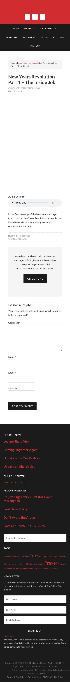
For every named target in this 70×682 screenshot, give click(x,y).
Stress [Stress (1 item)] (49, 568)
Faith (24, 239)
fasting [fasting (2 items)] (43, 556)
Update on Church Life (19, 466)
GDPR (46, 677)
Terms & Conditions (16, 677)
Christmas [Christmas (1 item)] (25, 557)
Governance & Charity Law (44, 666)
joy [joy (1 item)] (39, 564)
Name (12, 356)
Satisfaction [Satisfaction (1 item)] (42, 568)
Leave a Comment (16, 91)
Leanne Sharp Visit (17, 441)
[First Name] (35, 599)
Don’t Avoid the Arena (19, 517)
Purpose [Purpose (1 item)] (16, 568)
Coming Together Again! (21, 450)
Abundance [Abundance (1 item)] (8, 557)
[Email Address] (35, 620)
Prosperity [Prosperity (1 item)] (62, 564)
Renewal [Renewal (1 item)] (33, 568)
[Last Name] (35, 610)
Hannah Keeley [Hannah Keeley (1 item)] (17, 564)
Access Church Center (15, 482)
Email (12, 372)
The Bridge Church (35, 8)
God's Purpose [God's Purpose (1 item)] (53, 557)
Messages (25, 236)
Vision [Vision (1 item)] (55, 568)
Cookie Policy (56, 677)
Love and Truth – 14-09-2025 (24, 526)
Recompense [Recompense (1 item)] (25, 568)
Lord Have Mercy (16, 509)
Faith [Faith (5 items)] (34, 555)
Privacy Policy (9, 636)
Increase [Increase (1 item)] (33, 564)
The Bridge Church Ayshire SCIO (45, 663)
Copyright (10, 663)
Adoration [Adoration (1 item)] (17, 557)
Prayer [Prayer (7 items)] (51, 563)
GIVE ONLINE (35, 278)
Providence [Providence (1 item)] (8, 568)
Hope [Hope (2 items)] (26, 563)
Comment (14, 322)
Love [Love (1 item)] (42, 564)
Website (12, 388)
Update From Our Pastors (22, 458)
